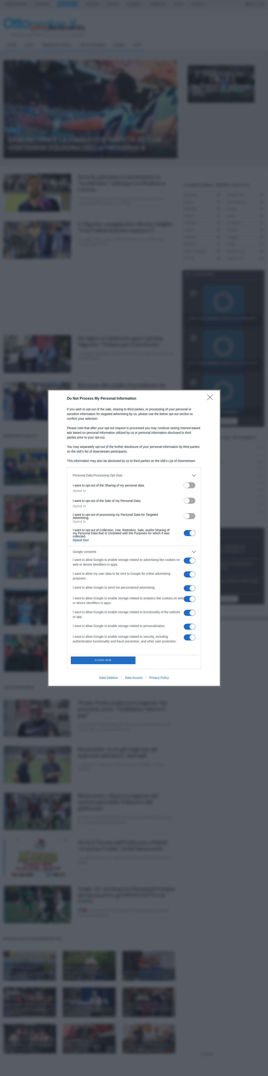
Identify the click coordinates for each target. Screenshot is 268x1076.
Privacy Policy (159, 678)
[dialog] (134, 538)
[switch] (189, 485)
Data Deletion (108, 678)
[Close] (211, 398)
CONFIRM (103, 660)
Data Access (133, 678)
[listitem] (134, 475)
